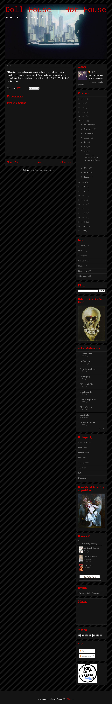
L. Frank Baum (88, 561)
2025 (83, 103)
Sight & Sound (84, 452)
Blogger (70, 699)
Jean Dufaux (87, 567)
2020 (83, 182)
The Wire (82, 467)
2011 (83, 222)
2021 (83, 120)
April (86, 151)
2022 (83, 116)
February (88, 172)
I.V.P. (93, 72)
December (88, 124)
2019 (83, 186)
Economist (82, 447)
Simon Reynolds (88, 399)
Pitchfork (82, 457)
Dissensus (82, 477)
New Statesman (84, 442)
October (87, 133)
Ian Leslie (85, 414)
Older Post (65, 162)
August (87, 137)
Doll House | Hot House (55, 10)
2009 (83, 230)
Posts (83, 651)
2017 (83, 195)
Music (80, 265)
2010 (83, 226)
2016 (83, 200)
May (86, 146)
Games (81, 255)
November (89, 129)
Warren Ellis (86, 384)
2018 (83, 191)
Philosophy (83, 270)
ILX (79, 472)
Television (82, 276)
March (87, 168)
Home (39, 162)
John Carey (87, 553)
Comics (81, 245)
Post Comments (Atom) (45, 170)
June (86, 142)
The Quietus (83, 462)
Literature (82, 260)
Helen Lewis (86, 407)
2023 (83, 112)
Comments (85, 655)
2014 (83, 208)
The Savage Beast (88, 369)
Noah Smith (86, 392)
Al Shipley (85, 376)
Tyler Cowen (86, 353)
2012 (83, 217)
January (87, 177)
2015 (83, 204)
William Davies (87, 422)
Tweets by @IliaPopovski (88, 593)
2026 (83, 98)
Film (80, 250)
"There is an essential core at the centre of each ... (92, 158)
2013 (83, 213)
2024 (83, 107)
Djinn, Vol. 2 (88, 565)
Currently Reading (89, 543)
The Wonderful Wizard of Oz (90, 558)
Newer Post (13, 162)
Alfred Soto (85, 361)
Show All (102, 429)
